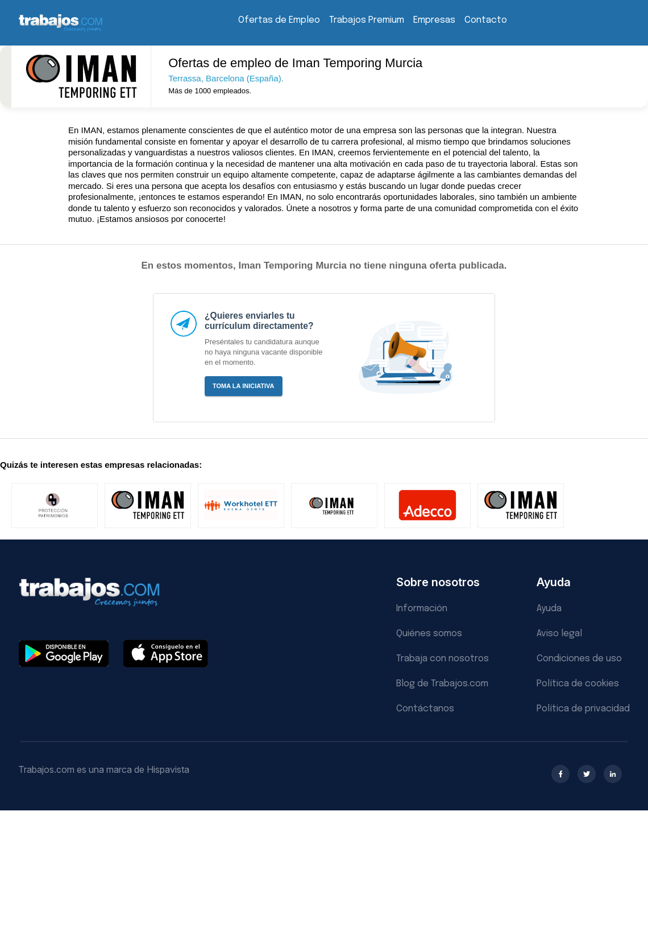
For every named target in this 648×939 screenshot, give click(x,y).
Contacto (485, 20)
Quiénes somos (429, 634)
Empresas (434, 20)
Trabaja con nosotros (442, 659)
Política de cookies (578, 684)
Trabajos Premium (366, 20)
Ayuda (549, 608)
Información (421, 608)
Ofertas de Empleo (279, 20)
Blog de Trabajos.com (442, 684)
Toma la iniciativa (244, 385)
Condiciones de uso (579, 659)
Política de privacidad (583, 709)
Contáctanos (425, 709)
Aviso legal (559, 634)
